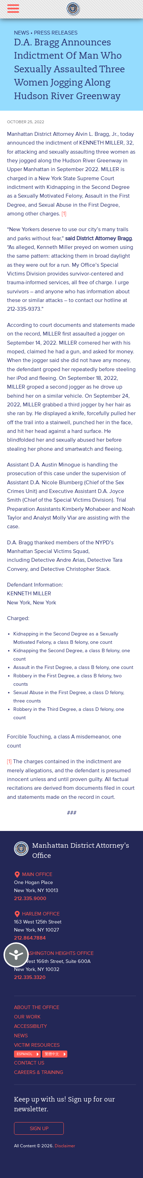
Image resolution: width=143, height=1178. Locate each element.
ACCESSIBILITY (30, 1026)
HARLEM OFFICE (37, 913)
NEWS (21, 32)
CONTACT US (29, 1063)
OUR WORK (27, 1016)
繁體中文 (52, 1054)
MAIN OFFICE (33, 874)
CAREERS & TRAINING (38, 1072)
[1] (64, 213)
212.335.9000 (30, 898)
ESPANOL (24, 1054)
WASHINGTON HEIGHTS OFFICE (54, 953)
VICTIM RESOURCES (37, 1045)
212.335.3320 (30, 977)
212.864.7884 (30, 938)
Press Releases (55, 32)
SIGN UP (39, 1128)
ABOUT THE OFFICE (36, 1007)
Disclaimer (65, 1145)
